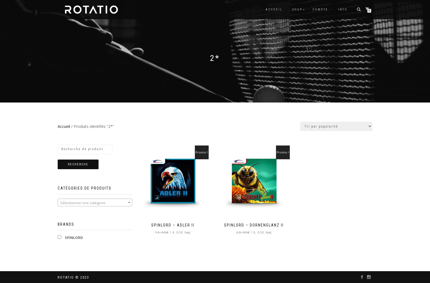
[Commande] (336, 126)
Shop (297, 9)
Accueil (274, 9)
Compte (320, 9)
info (342, 9)
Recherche (78, 164)
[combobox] (95, 202)
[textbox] (95, 203)
